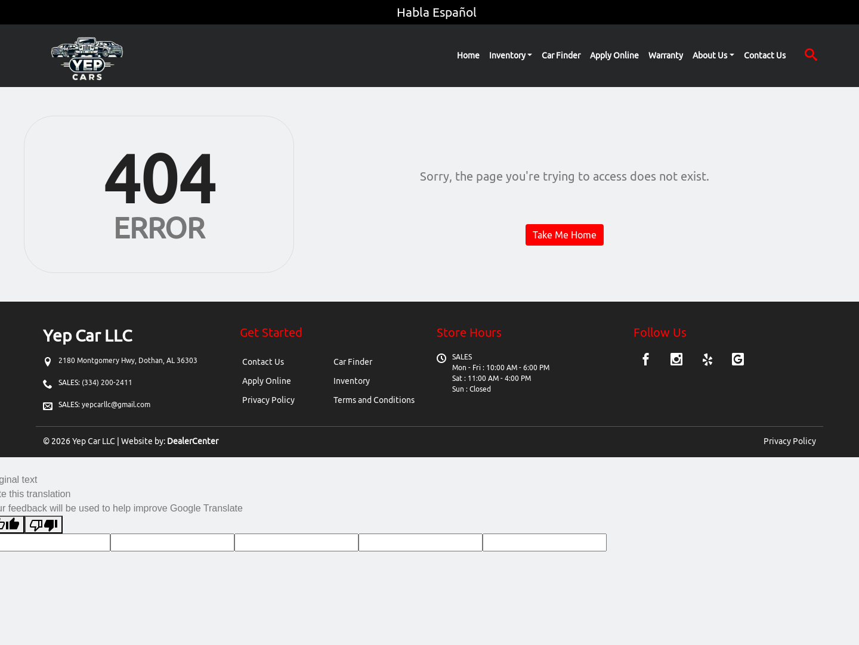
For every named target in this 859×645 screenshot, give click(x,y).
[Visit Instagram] (678, 360)
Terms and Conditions (374, 400)
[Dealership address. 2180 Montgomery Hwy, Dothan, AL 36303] (127, 360)
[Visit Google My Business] (738, 360)
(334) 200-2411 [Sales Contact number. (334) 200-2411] (106, 382)
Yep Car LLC (93, 441)
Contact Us (263, 362)
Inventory (351, 381)
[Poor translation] (43, 525)
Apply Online (266, 381)
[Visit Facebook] (647, 360)
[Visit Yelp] (709, 360)
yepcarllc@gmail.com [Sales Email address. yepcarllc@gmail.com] (116, 404)
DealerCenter (192, 441)
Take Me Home (565, 235)
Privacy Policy (268, 400)
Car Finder (352, 362)
